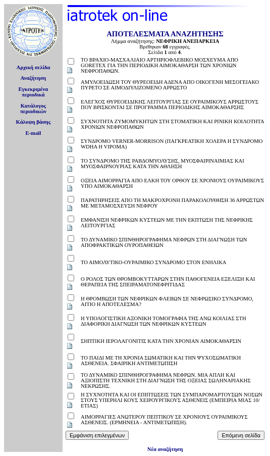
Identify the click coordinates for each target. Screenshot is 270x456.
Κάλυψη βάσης (33, 122)
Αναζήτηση (33, 78)
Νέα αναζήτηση (165, 449)
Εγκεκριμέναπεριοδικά (33, 91)
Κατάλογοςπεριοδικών (33, 108)
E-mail (33, 133)
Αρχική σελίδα (33, 67)
